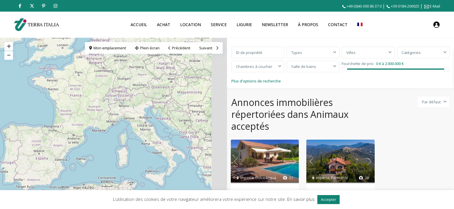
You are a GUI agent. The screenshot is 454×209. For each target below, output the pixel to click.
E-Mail (435, 6)
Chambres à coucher (254, 66)
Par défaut (431, 102)
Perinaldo (339, 177)
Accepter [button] (328, 199)
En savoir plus (301, 199)
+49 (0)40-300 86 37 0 (364, 6)
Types (296, 52)
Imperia (247, 177)
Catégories (411, 52)
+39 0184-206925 (405, 6)
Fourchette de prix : (358, 63)
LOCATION (190, 24)
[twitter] (32, 6)
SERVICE (219, 24)
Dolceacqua (265, 177)
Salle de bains (303, 66)
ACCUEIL (139, 24)
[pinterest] (44, 6)
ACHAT (163, 24)
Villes (351, 52)
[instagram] (55, 6)
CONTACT (337, 24)
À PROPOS (308, 24)
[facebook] (20, 6)
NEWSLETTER (275, 24)
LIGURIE (244, 24)
